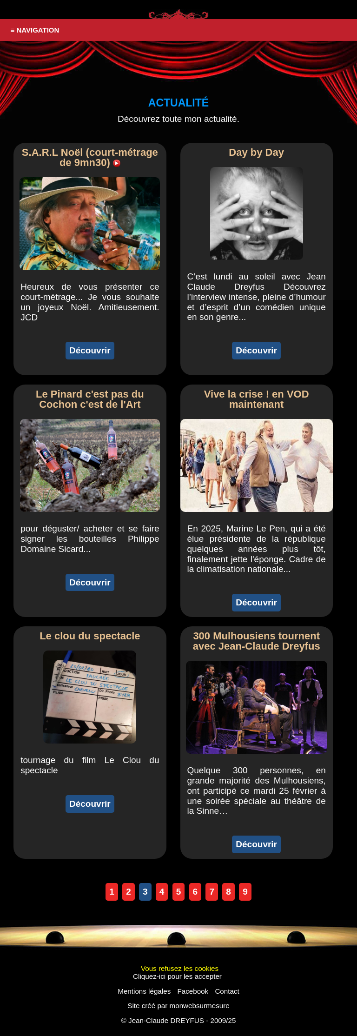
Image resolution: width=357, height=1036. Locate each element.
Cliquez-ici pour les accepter (177, 976)
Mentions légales (144, 991)
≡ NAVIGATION (35, 30)
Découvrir (90, 350)
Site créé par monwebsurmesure (178, 1005)
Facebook (192, 991)
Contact (227, 991)
